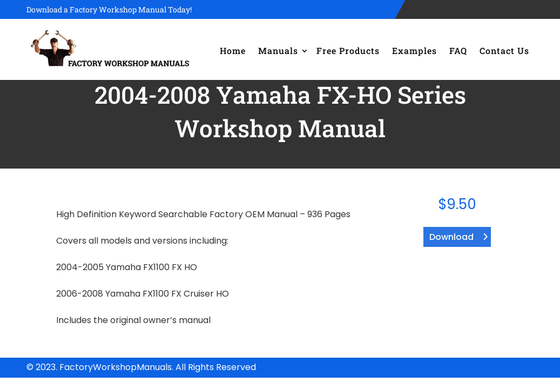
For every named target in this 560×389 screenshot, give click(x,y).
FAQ (458, 50)
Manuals (278, 50)
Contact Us (504, 50)
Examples (414, 50)
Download (451, 237)
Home (233, 50)
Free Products (348, 50)
